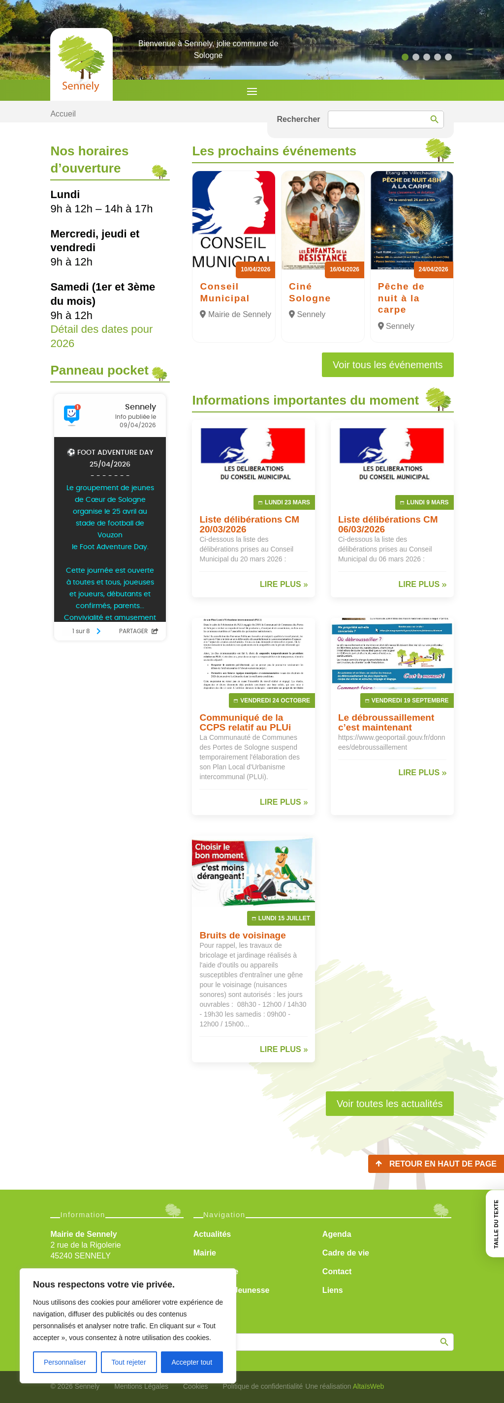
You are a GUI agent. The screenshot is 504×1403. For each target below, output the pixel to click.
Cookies (195, 1386)
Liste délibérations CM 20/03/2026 (249, 524)
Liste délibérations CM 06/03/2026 (388, 524)
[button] (405, 57)
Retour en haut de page (443, 1164)
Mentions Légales (141, 1386)
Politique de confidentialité (263, 1386)
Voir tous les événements (387, 364)
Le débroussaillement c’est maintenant (386, 722)
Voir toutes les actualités (390, 1103)
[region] (128, 1325)
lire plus (280, 584)
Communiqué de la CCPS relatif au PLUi (245, 722)
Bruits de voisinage (242, 935)
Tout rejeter (129, 1362)
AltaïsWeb (368, 1386)
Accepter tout (192, 1362)
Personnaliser (65, 1362)
